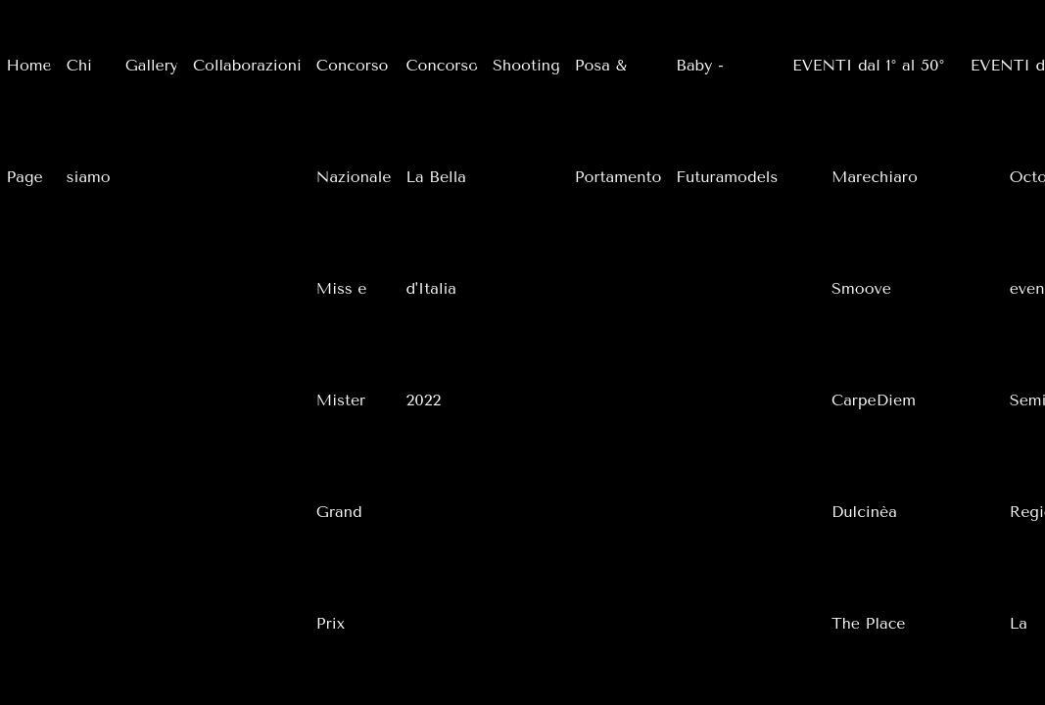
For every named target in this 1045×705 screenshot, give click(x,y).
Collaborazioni (247, 65)
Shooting (526, 65)
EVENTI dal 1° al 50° (868, 65)
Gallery (151, 65)
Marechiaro (874, 176)
